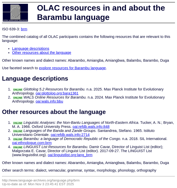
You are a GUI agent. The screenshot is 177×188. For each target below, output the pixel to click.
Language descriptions (30, 48)
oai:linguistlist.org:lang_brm (70, 155)
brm (24, 29)
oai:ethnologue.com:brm (32, 143)
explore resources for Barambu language (72, 68)
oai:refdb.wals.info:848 (91, 127)
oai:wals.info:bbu (49, 101)
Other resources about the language (41, 53)
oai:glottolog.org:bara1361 (57, 93)
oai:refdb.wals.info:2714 (70, 135)
